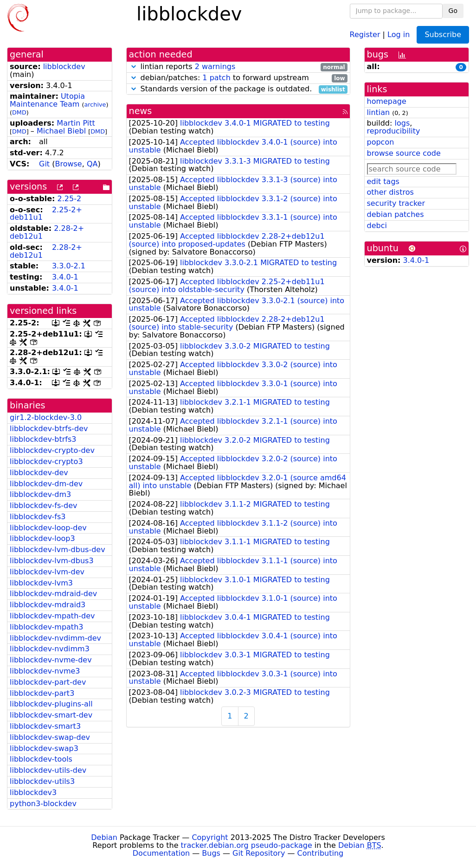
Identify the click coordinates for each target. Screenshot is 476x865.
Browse (68, 163)
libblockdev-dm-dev (46, 483)
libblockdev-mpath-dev (52, 615)
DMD (19, 112)
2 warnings (215, 66)
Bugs (211, 853)
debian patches (395, 214)
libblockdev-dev (39, 472)
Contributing (320, 853)
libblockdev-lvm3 (41, 583)
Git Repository (258, 853)
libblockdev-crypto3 (46, 461)
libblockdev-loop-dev (48, 527)
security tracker (396, 203)
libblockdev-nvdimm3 (50, 648)
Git (44, 163)
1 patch (216, 77)
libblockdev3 (33, 792)
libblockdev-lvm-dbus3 (52, 560)
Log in (398, 34)
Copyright (210, 837)
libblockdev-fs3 (37, 516)
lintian (378, 112)
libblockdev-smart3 (45, 726)
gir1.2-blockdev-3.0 (46, 417)
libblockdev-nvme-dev (51, 659)
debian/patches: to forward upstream (238, 78)
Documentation (161, 853)
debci (377, 225)
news (140, 111)
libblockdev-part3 (42, 693)
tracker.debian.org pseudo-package (246, 845)
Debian (104, 837)
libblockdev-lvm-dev (47, 571)
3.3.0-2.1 (68, 265)
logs (402, 123)
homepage (386, 101)
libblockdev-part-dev (48, 682)
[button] (133, 66)
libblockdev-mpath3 (46, 627)
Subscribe (443, 34)
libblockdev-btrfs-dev (49, 428)
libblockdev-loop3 (42, 538)
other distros (390, 192)
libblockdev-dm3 (40, 494)
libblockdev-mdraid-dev (53, 593)
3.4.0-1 (65, 277)
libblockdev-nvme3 (45, 671)
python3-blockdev (43, 803)
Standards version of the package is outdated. (238, 89)
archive (95, 104)
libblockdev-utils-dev (48, 770)
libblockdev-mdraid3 (47, 604)
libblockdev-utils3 (42, 781)
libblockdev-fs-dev (43, 505)
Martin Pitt (76, 123)
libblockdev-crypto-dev (52, 450)
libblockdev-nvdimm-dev (55, 638)
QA (92, 163)
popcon (380, 142)
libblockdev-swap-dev (50, 737)
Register (365, 34)
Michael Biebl (61, 131)
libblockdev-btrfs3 (43, 439)
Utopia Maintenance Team (47, 100)
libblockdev (64, 66)
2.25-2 (70, 198)
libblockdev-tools (41, 759)
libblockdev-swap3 (44, 748)
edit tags (383, 181)
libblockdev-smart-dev (51, 715)
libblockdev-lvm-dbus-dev (57, 549)
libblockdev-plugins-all (51, 704)
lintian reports (238, 67)
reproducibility (393, 131)
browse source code (404, 153)
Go (453, 10)
